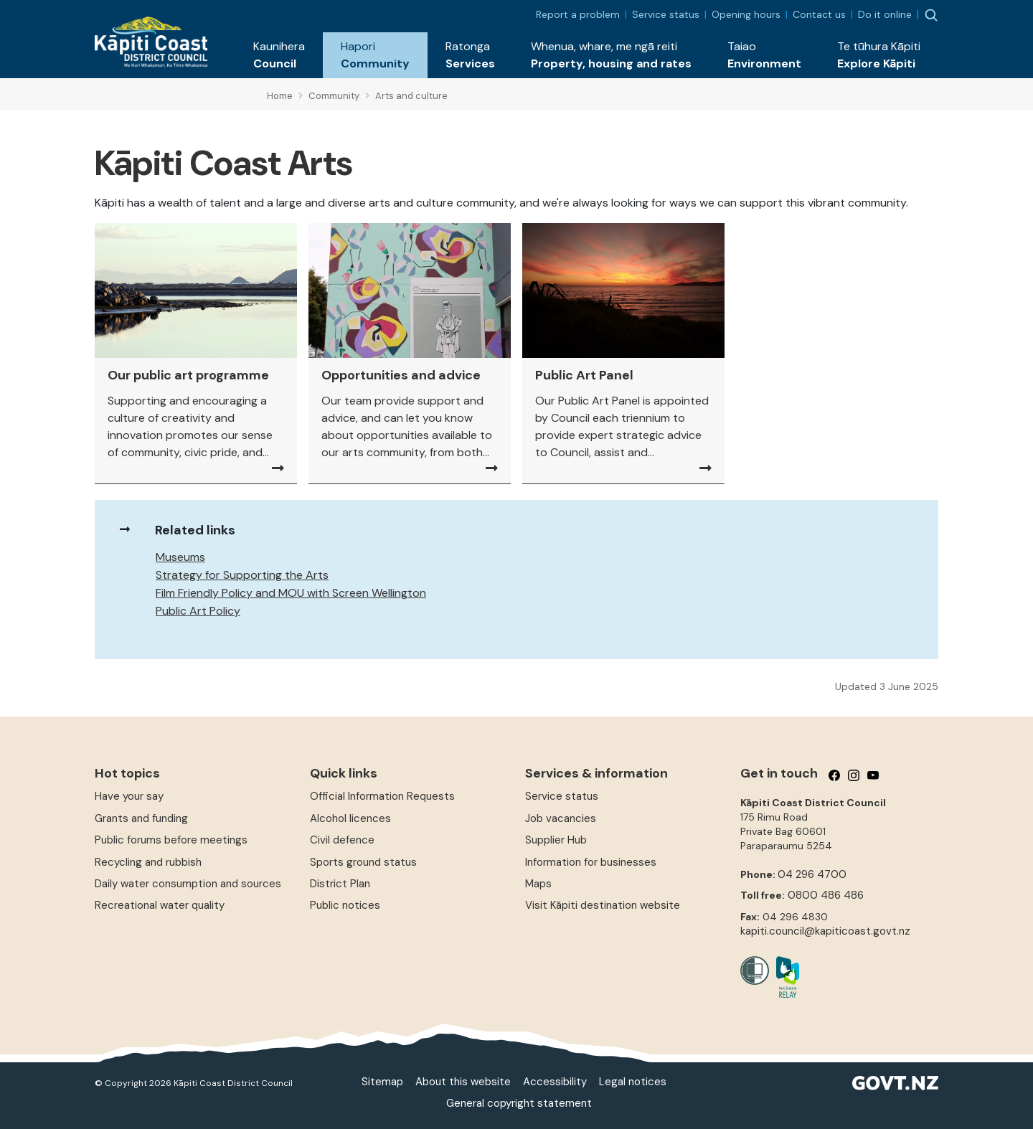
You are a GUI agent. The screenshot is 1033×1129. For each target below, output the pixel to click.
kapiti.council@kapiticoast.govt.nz (825, 931)
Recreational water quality (160, 905)
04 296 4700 (812, 874)
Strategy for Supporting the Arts (242, 574)
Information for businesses (590, 862)
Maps (538, 884)
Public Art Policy (198, 610)
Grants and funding (141, 818)
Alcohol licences (350, 818)
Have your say (129, 796)
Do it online (885, 14)
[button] (279, 55)
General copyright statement (519, 1103)
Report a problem (578, 14)
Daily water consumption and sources (188, 884)
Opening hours (746, 14)
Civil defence (342, 840)
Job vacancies (560, 818)
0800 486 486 (826, 895)
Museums (180, 556)
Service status (665, 14)
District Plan (340, 884)
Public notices (345, 905)
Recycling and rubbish (148, 862)
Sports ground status (363, 862)
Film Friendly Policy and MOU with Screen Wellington (291, 592)
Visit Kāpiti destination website (602, 905)
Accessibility (555, 1081)
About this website (463, 1081)
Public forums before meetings (171, 840)
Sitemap (382, 1081)
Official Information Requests (382, 796)
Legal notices (632, 1081)
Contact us (819, 14)
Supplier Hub (556, 840)
